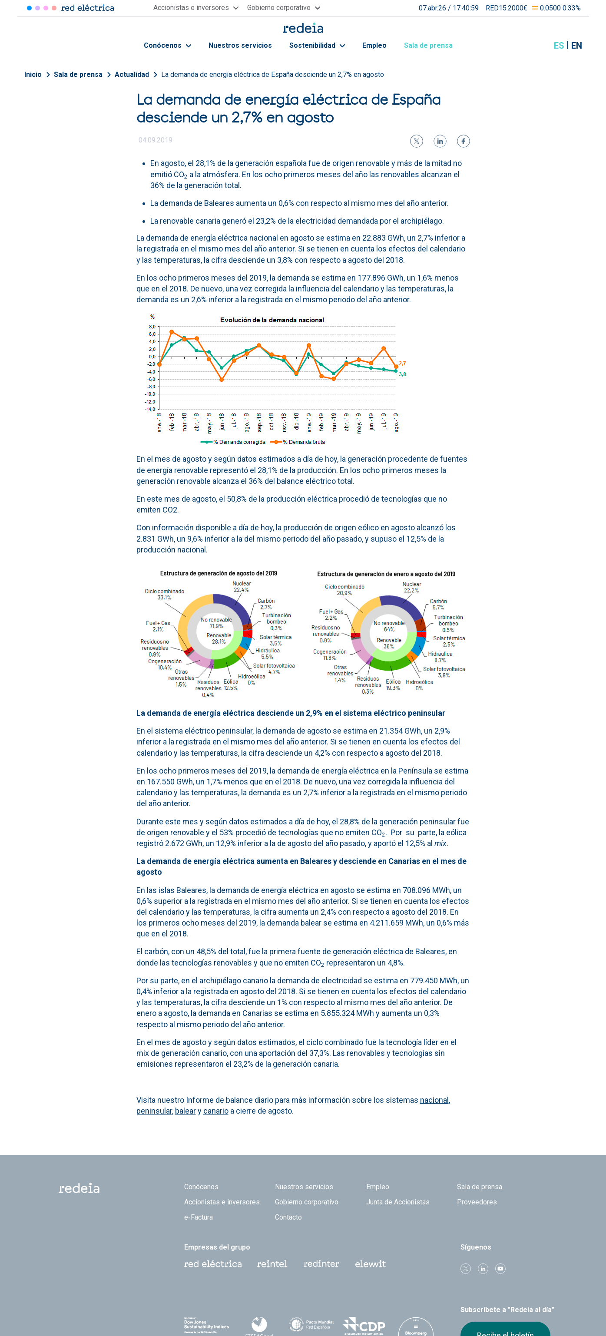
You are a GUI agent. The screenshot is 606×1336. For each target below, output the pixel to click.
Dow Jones (207, 1326)
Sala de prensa (433, 45)
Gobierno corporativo (306, 1202)
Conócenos (167, 45)
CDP (364, 1326)
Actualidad (132, 74)
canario (215, 1110)
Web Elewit (370, 1264)
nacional (434, 1100)
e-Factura (198, 1217)
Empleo (374, 45)
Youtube (500, 1268)
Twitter (465, 1268)
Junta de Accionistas (398, 1202)
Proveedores (477, 1202)
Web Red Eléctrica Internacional (321, 1264)
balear (185, 1110)
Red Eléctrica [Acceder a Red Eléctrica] (29, 8)
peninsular (154, 1110)
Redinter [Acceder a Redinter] (37, 8)
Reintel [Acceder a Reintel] (46, 8)
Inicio (33, 74)
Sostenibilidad (317, 45)
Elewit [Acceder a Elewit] (54, 8)
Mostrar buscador (537, 45)
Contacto (288, 1217)
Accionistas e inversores (222, 1202)
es (559, 45)
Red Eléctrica (213, 1264)
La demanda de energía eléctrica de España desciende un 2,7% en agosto (272, 74)
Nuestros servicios (240, 45)
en (576, 45)
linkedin (483, 1268)
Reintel (272, 1264)
